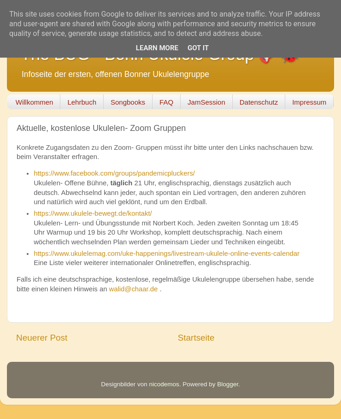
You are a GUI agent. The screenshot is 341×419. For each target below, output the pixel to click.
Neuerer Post (41, 337)
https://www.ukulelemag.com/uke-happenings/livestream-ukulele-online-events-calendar (167, 253)
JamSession (206, 102)
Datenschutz (259, 102)
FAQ (166, 102)
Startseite (196, 337)
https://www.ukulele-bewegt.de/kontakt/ (93, 213)
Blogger (227, 384)
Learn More (157, 48)
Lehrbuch (81, 102)
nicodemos (164, 384)
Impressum (309, 102)
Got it (198, 48)
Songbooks (128, 102)
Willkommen (34, 102)
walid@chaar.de (133, 289)
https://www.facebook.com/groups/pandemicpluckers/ (114, 173)
